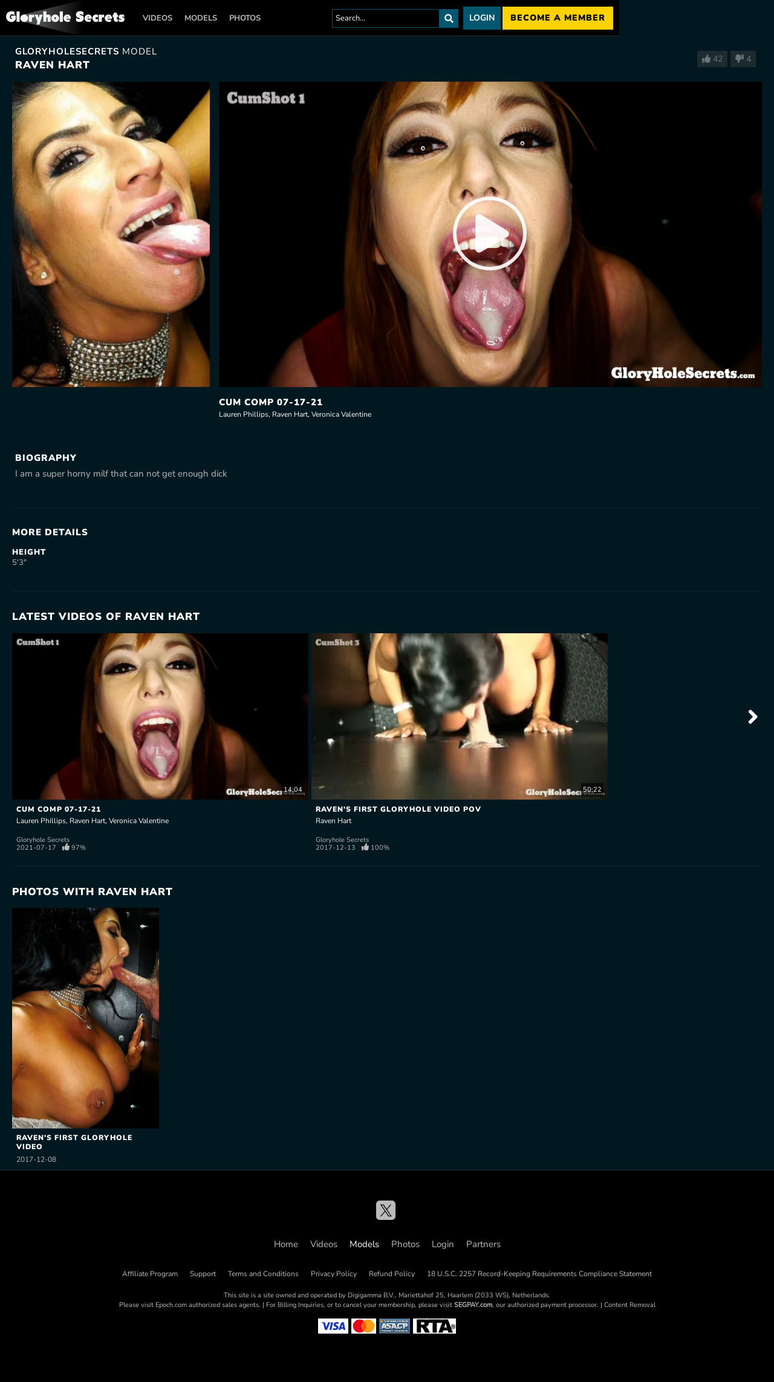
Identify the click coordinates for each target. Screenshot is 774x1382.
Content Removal (629, 1304)
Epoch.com (171, 1304)
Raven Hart (290, 414)
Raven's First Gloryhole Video (74, 1142)
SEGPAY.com (473, 1304)
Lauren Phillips (243, 414)
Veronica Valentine (341, 414)
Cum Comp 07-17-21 (271, 402)
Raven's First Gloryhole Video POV (398, 809)
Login (482, 18)
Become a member (557, 18)
